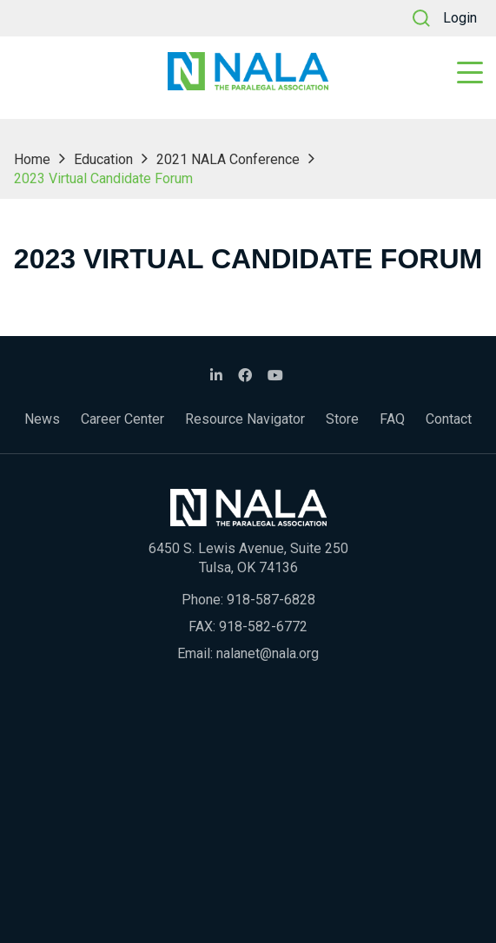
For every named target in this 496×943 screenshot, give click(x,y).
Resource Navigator (245, 419)
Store (342, 419)
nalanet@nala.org (267, 653)
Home (32, 159)
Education (103, 159)
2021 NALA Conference (228, 159)
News (42, 419)
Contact (449, 419)
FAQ (392, 419)
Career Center (122, 419)
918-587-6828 (271, 599)
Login (460, 18)
